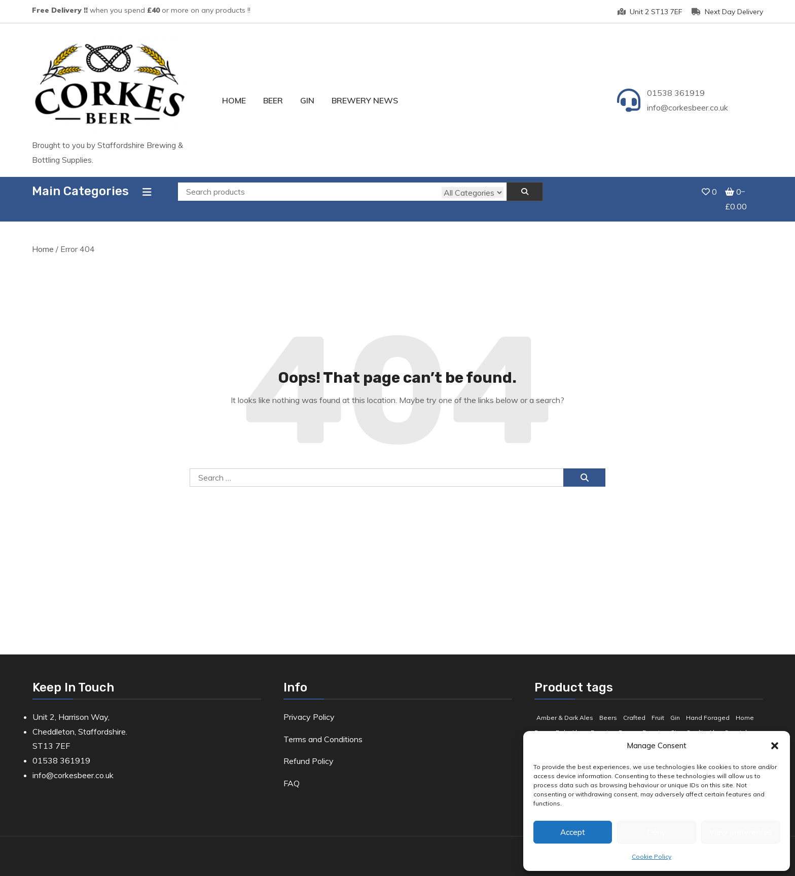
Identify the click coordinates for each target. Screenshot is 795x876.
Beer (273, 100)
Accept (572, 832)
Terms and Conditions (323, 728)
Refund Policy (308, 750)
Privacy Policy (309, 706)
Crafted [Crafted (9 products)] (634, 706)
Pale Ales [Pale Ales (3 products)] (570, 721)
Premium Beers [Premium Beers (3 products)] (613, 721)
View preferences (740, 832)
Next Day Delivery (727, 11)
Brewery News (365, 100)
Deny (656, 832)
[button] (775, 746)
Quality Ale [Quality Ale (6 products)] (702, 721)
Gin (307, 100)
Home (234, 100)
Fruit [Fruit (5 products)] (658, 706)
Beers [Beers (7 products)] (608, 706)
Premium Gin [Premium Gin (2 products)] (661, 721)
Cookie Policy (651, 856)
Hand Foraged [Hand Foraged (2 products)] (708, 706)
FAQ (291, 773)
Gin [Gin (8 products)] (675, 706)
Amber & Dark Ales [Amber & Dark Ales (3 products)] (564, 706)
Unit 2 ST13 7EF (650, 11)
